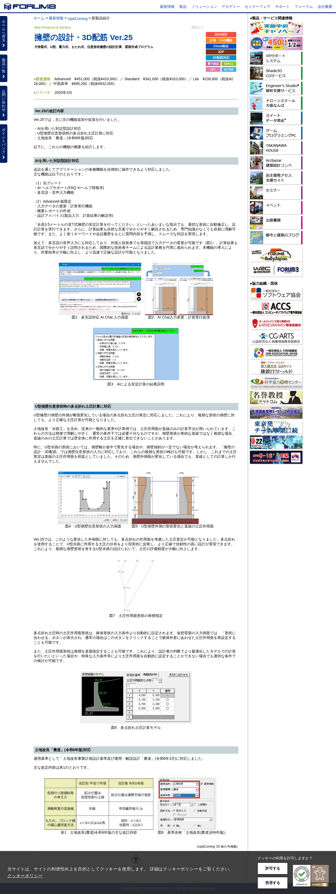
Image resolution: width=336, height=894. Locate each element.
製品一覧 (4, 68)
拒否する (272, 883)
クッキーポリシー (25, 876)
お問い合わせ (4, 103)
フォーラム (304, 6)
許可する (272, 868)
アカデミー (231, 6)
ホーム (39, 18)
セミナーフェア (257, 6)
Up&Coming (77, 19)
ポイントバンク (4, 143)
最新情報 (167, 6)
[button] (311, 876)
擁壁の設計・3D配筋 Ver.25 (83, 37)
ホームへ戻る (4, 33)
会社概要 (325, 6)
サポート (282, 6)
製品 (183, 6)
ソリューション (204, 6)
